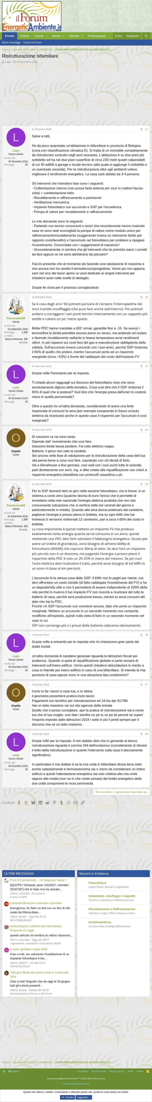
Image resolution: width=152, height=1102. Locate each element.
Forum (9, 36)
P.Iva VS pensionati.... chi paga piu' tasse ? (38, 880)
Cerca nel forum (33, 42)
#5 (146, 484)
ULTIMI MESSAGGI (19, 874)
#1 (146, 129)
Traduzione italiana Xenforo (76, 1084)
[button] (46, 36)
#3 (146, 366)
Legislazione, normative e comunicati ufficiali (35, 943)
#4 (146, 430)
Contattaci (82, 1071)
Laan (8, 61)
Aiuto (131, 1071)
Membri (74, 36)
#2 (146, 297)
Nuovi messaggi (11, 42)
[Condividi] (141, 129)
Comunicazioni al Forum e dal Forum (31, 993)
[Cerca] (146, 36)
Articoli (24, 36)
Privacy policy (117, 1071)
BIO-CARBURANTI (21, 920)
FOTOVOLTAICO (20, 966)
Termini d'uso (98, 1071)
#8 (146, 734)
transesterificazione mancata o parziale (36, 903)
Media (56, 36)
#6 (146, 635)
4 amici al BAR (18, 897)
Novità (39, 36)
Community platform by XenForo (76, 1078)
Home (140, 1071)
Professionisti (97, 36)
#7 (146, 684)
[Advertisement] (76, 93)
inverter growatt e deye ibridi (28, 949)
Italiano (14, 1071)
